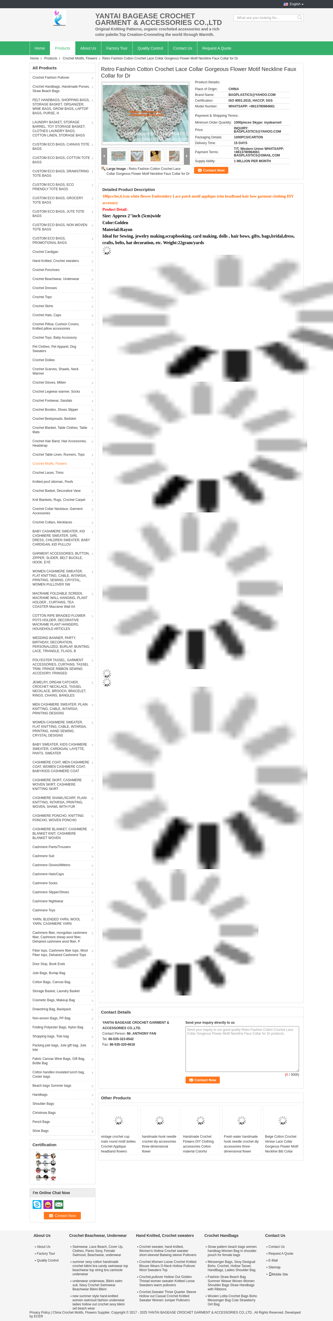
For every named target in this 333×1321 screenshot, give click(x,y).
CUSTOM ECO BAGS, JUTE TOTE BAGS (58, 214)
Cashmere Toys (44, 910)
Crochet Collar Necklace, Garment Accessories (58, 511)
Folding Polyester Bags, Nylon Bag (58, 1027)
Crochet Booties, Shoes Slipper (55, 410)
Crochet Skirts (43, 306)
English (295, 4)
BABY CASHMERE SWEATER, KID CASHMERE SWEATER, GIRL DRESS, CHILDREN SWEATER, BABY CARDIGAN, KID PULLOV (61, 537)
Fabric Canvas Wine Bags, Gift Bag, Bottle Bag (59, 1061)
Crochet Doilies (44, 360)
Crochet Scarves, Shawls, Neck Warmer (56, 371)
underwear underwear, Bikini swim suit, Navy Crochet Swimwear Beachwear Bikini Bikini (98, 1285)
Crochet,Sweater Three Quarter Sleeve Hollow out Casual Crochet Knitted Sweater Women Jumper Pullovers (167, 1296)
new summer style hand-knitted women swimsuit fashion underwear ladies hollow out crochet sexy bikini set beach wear (99, 1302)
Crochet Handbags (221, 1235)
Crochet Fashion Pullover (51, 77)
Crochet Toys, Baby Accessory (55, 337)
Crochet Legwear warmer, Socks (56, 391)
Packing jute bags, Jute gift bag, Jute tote (59, 1047)
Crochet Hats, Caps (47, 315)
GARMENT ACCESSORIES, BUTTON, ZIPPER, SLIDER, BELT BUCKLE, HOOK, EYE (61, 558)
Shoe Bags (41, 1131)
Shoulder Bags (43, 1104)
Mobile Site (278, 1274)
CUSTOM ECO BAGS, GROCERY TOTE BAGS (58, 200)
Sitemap (275, 1267)
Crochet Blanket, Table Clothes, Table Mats (60, 430)
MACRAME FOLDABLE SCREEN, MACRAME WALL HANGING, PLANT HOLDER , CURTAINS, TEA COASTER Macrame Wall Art (60, 600)
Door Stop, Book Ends (49, 964)
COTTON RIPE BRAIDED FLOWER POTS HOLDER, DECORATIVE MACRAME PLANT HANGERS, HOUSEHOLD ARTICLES (59, 622)
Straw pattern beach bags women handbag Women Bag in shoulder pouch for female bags (232, 1251)
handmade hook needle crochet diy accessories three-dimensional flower (159, 1144)
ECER (38, 1316)
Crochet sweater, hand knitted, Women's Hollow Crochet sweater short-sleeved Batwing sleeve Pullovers (168, 1251)
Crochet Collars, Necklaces (52, 522)
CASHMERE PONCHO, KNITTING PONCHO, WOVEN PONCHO (58, 818)
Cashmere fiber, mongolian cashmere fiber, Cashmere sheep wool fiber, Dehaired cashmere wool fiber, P (60, 937)
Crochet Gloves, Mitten (49, 382)
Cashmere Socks (45, 883)
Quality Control (150, 48)
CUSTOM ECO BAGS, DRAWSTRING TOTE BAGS (61, 173)
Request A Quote (216, 48)
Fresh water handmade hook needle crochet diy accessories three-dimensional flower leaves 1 (241, 1146)
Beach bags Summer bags (52, 1086)
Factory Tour (117, 48)
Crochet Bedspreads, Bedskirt (54, 419)
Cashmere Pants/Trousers (52, 847)
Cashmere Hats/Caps (48, 874)
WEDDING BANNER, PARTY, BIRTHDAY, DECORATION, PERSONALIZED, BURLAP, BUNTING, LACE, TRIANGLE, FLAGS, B (61, 644)
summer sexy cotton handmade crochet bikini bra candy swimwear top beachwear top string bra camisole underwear (100, 1268)
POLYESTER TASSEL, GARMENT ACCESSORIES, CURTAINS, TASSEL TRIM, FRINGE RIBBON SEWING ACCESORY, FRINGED (61, 666)
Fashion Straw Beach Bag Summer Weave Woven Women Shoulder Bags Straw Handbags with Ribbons (231, 1283)
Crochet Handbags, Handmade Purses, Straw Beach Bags (61, 89)
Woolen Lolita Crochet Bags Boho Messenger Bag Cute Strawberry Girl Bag (232, 1300)
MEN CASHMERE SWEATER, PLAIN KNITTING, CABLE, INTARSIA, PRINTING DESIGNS (60, 709)
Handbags (40, 1095)
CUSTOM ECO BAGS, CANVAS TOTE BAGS (61, 146)
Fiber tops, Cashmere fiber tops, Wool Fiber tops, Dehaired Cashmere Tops (60, 953)
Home (40, 48)
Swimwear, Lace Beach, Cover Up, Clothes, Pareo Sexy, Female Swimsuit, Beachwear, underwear (98, 1251)
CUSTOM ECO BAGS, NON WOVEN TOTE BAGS (60, 227)
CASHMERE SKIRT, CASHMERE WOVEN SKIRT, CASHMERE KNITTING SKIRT (57, 784)
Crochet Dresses (45, 288)
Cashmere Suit (43, 856)
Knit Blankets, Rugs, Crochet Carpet (59, 500)
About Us (88, 48)
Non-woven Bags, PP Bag (52, 1018)
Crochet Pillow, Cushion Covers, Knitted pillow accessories (56, 326)
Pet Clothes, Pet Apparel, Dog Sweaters (54, 349)
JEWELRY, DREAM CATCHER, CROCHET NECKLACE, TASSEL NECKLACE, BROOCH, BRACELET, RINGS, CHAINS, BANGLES (59, 688)
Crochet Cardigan (45, 252)
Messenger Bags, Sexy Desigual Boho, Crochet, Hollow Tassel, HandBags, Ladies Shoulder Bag (231, 1266)
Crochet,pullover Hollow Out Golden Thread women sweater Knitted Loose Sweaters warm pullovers (167, 1281)
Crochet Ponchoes (46, 270)
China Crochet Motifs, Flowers (75, 1312)
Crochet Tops (42, 297)
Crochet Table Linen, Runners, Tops (59, 454)
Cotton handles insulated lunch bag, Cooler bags (59, 1074)
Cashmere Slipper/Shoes (51, 892)
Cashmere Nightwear (48, 901)
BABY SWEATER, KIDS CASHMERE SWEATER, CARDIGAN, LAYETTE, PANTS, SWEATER (60, 749)
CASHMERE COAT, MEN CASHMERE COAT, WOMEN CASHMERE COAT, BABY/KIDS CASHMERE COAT (61, 766)
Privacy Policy (40, 1312)
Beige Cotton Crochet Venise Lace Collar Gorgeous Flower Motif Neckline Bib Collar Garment (281, 1146)
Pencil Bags (41, 1122)
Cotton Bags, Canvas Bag (51, 982)
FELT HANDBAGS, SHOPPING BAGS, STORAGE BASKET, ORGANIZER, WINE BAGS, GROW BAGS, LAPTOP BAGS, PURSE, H (61, 106)
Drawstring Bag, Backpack (52, 1009)
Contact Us (182, 48)
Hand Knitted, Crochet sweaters (56, 261)
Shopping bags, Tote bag (51, 1036)
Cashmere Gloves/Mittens (51, 865)
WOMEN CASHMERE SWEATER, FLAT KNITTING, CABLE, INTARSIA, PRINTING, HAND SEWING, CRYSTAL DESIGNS (60, 728)
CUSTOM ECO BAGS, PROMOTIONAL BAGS (50, 240)
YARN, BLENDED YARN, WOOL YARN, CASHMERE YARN (57, 921)
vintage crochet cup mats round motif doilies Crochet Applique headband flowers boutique (118, 1146)
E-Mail (273, 1260)
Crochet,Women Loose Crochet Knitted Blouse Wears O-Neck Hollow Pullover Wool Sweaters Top (168, 1266)
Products (62, 48)
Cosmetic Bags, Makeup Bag (54, 1000)
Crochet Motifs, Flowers (80, 58)
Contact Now (214, 170)
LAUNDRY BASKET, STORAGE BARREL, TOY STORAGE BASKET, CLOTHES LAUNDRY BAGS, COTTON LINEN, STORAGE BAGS (59, 128)
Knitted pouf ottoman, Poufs (53, 482)
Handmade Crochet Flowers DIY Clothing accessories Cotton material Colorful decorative (198, 1146)
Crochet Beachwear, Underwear (56, 279)
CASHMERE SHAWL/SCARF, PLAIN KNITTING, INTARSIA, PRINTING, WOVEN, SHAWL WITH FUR (60, 802)
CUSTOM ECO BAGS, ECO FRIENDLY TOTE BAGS (53, 187)
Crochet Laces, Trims (48, 473)
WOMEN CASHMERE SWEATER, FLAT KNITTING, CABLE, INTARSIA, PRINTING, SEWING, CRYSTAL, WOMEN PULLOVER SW (60, 577)
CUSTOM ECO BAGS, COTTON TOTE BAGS (61, 160)
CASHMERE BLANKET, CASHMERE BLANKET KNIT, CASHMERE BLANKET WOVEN (60, 833)
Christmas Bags (44, 1113)
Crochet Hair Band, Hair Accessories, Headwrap (60, 443)
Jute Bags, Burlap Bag (49, 973)
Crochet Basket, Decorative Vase (57, 491)
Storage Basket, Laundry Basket (56, 991)
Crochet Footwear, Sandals (52, 401)
